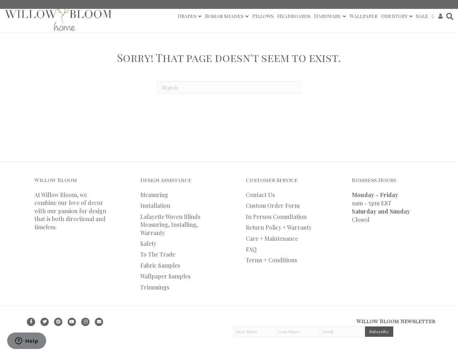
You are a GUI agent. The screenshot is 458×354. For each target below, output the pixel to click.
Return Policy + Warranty (279, 227)
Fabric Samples (160, 265)
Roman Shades (224, 16)
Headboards (294, 16)
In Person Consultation (276, 216)
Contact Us (260, 194)
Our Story (394, 16)
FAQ (251, 249)
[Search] (448, 16)
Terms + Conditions (271, 260)
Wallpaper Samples (165, 276)
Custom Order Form (272, 205)
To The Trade (157, 254)
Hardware (327, 16)
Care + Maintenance (272, 238)
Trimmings (154, 287)
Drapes (187, 16)
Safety (148, 243)
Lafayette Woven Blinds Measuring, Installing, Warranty (170, 224)
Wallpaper (363, 16)
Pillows (263, 16)
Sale (422, 16)
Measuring (154, 194)
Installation (155, 205)
